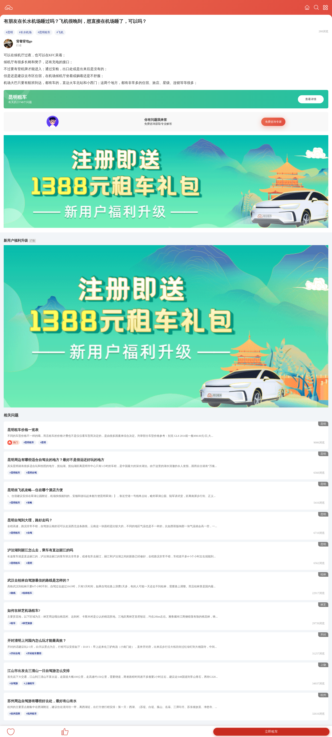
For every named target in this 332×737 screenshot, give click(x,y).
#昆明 (9, 32)
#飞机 (59, 32)
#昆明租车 (44, 32)
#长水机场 (25, 32)
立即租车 (271, 731)
